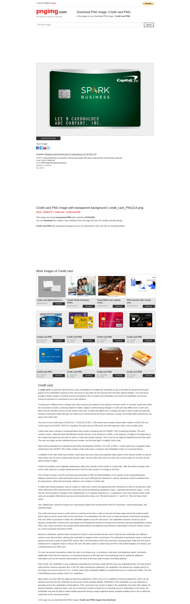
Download (58, 304)
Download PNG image (48, 138)
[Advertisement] (95, 46)
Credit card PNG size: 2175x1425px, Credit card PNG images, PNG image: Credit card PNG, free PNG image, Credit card (82, 158)
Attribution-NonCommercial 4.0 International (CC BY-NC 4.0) (70, 154)
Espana (53, 3)
